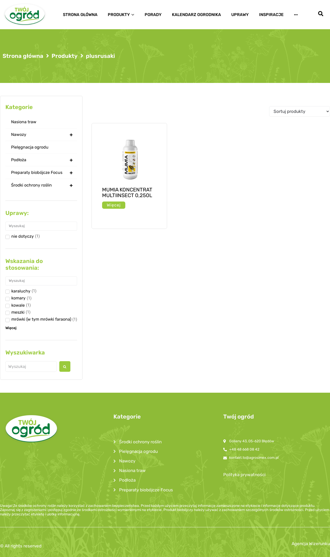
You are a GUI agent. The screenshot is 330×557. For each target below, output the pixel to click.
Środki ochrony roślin (44, 185)
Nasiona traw (23, 121)
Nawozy (44, 134)
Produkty (65, 56)
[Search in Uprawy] (41, 226)
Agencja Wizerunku (311, 543)
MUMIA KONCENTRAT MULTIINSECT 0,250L (127, 192)
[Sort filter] (299, 111)
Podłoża (44, 160)
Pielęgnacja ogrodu (29, 147)
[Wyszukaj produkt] (31, 366)
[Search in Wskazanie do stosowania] (41, 280)
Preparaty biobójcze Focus (44, 172)
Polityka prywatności (244, 474)
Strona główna (23, 56)
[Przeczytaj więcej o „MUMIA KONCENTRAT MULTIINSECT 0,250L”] (113, 205)
